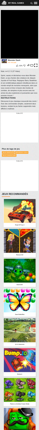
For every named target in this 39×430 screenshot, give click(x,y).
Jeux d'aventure (9, 155)
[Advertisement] (16, 128)
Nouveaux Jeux (21, 152)
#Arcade (13, 62)
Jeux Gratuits (8, 152)
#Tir (9, 62)
